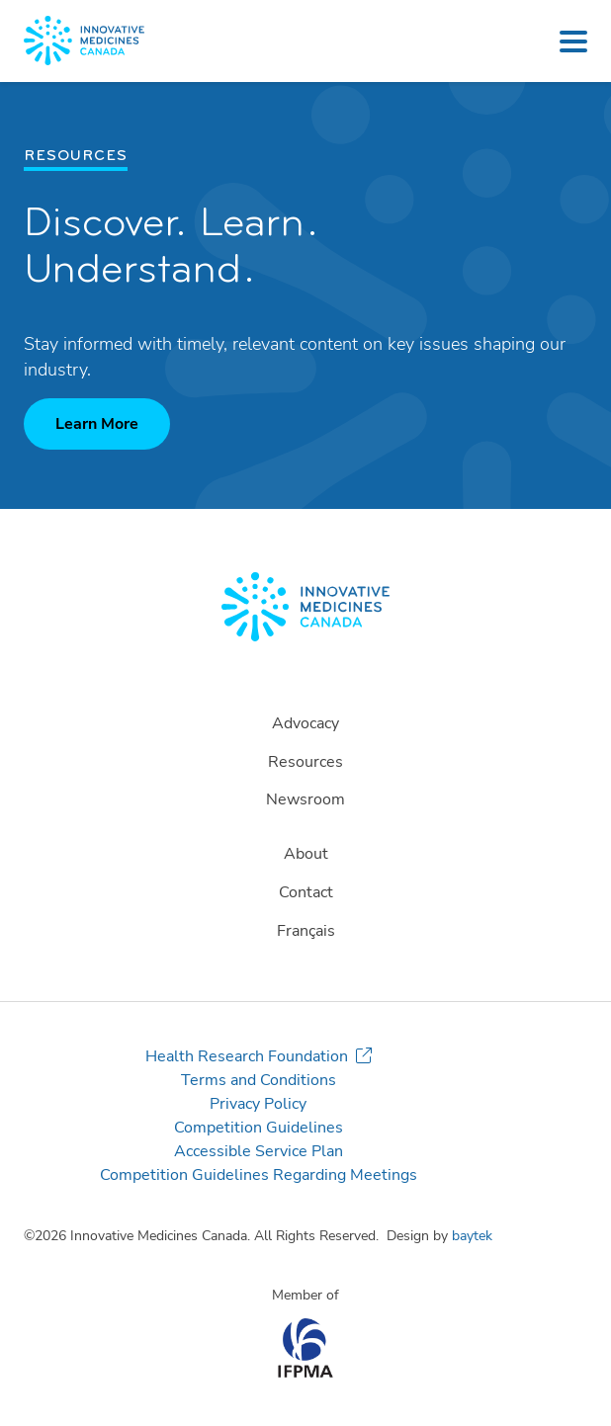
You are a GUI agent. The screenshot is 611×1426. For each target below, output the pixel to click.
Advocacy (305, 723)
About (306, 854)
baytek (472, 1235)
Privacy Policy (258, 1104)
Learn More (96, 424)
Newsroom (305, 799)
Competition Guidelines (258, 1127)
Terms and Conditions (258, 1080)
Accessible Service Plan (258, 1151)
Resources (305, 762)
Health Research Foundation (246, 1056)
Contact (306, 892)
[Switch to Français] (305, 931)
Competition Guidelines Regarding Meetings (258, 1175)
